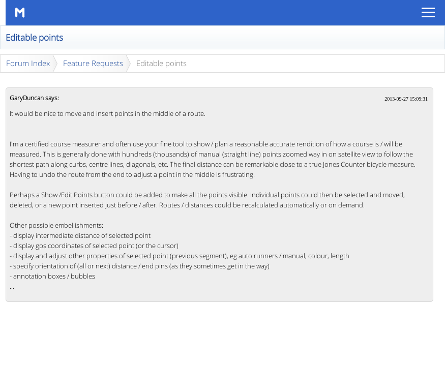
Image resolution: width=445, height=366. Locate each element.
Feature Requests (93, 63)
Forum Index (28, 63)
